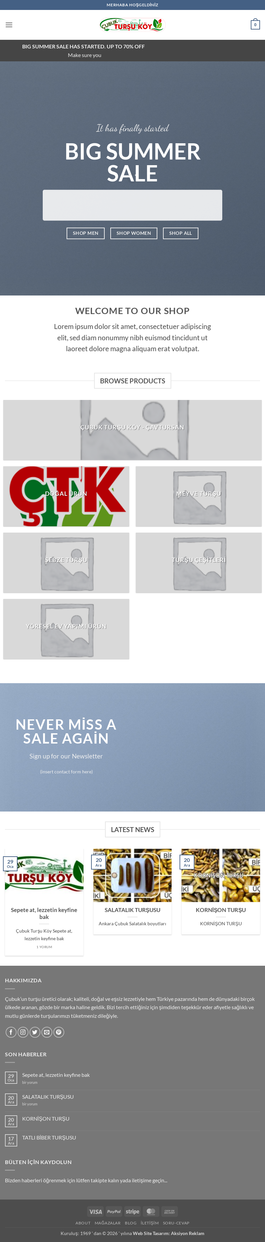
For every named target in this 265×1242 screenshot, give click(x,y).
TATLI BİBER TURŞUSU (49, 1137)
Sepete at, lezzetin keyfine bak (44, 914)
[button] (9, 25)
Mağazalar (108, 1222)
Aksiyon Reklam (187, 1233)
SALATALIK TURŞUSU (132, 910)
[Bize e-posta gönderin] (46, 1032)
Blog (130, 1222)
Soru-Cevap (176, 1222)
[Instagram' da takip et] (23, 1032)
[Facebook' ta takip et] (11, 1032)
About (83, 1222)
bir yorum (29, 1082)
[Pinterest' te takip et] (58, 1032)
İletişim (150, 1222)
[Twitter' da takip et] (34, 1032)
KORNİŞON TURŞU (221, 910)
